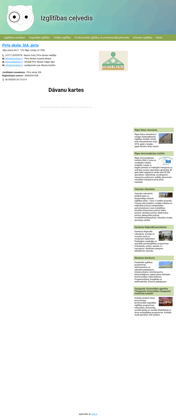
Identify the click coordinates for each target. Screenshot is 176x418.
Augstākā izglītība (39, 37)
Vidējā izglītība (62, 37)
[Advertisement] (153, 84)
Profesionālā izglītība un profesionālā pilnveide (102, 37)
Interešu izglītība (142, 37)
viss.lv (94, 414)
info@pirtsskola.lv (14, 58)
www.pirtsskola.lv (13, 62)
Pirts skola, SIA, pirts (20, 45)
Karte (159, 37)
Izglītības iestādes (14, 37)
